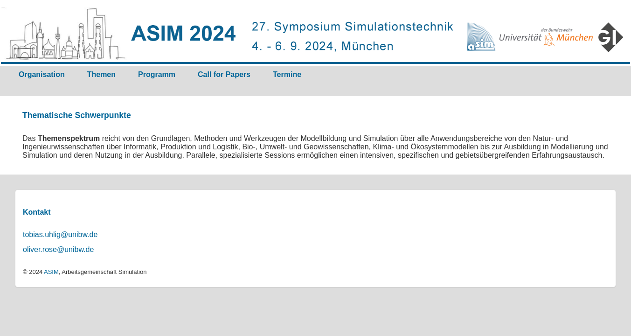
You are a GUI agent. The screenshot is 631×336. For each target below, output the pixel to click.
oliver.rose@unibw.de (58, 249)
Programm (156, 74)
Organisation (42, 74)
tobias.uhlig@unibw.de (60, 234)
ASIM (51, 271)
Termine (287, 74)
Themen (101, 74)
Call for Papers (224, 74)
